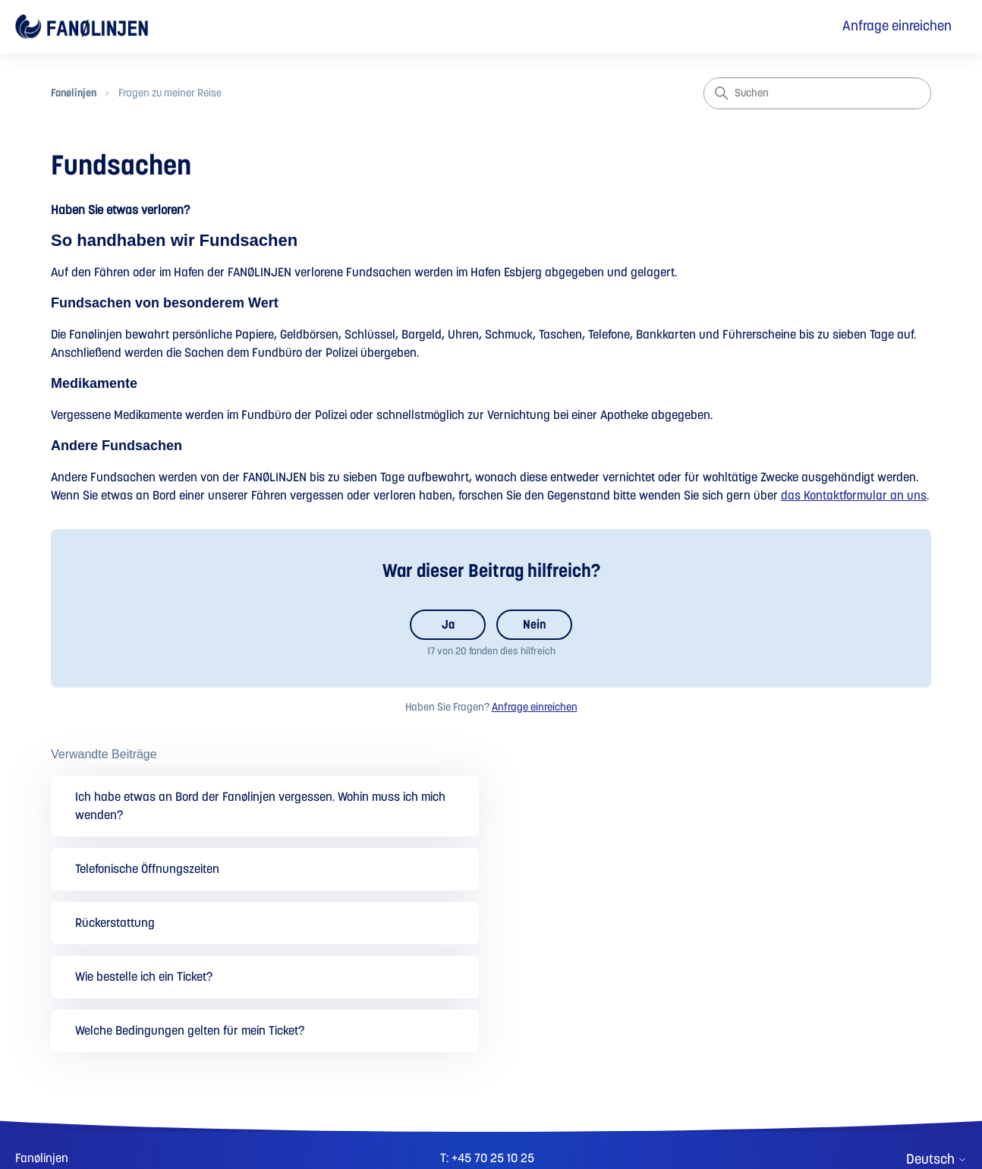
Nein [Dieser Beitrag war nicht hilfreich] (534, 625)
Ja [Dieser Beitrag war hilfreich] (448, 625)
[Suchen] (817, 93)
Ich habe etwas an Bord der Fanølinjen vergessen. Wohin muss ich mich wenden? (260, 806)
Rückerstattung (115, 923)
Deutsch (936, 1160)
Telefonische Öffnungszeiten (147, 869)
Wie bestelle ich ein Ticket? (143, 977)
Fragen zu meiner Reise (170, 93)
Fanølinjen (73, 93)
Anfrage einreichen (897, 26)
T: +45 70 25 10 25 (487, 1158)
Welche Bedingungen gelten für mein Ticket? (189, 1031)
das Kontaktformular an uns (854, 496)
